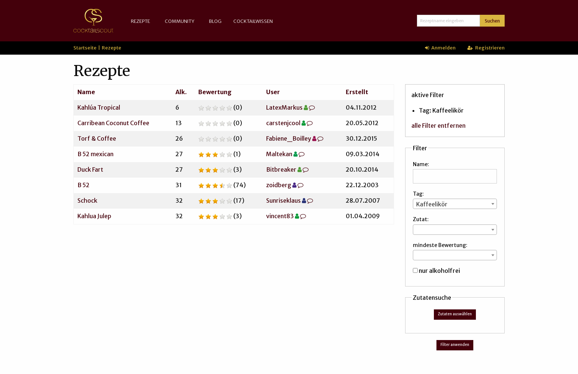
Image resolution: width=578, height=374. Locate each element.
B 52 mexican (95, 154)
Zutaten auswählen (455, 314)
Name (86, 92)
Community (179, 21)
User (273, 92)
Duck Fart (90, 169)
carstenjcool (283, 123)
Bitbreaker (281, 169)
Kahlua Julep (94, 216)
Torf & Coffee (96, 138)
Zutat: (421, 219)
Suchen (492, 21)
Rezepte (140, 21)
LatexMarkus (284, 107)
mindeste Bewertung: (440, 245)
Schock (87, 200)
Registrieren (486, 48)
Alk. (181, 92)
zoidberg (278, 185)
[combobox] (455, 204)
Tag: (418, 194)
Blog (215, 21)
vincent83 (280, 216)
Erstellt (357, 92)
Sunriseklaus (283, 200)
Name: (421, 164)
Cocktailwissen (253, 21)
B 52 (83, 185)
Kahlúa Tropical (98, 107)
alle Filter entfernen (438, 125)
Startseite (85, 48)
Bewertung (214, 92)
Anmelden (440, 48)
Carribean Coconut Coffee (113, 123)
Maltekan (279, 154)
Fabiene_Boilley (288, 138)
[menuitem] (142, 21)
